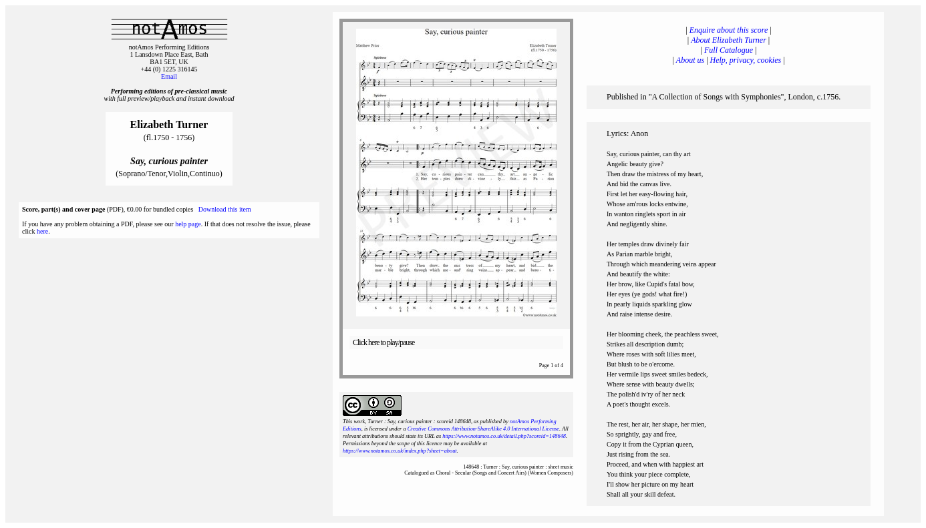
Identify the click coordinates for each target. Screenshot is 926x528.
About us (690, 60)
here (42, 231)
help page (188, 224)
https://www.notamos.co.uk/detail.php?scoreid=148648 (504, 436)
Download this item (224, 209)
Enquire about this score (728, 30)
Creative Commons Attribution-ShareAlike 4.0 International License (483, 429)
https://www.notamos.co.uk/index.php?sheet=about (400, 451)
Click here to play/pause (383, 342)
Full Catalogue (728, 50)
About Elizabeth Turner (728, 40)
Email (169, 76)
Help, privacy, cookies (746, 60)
